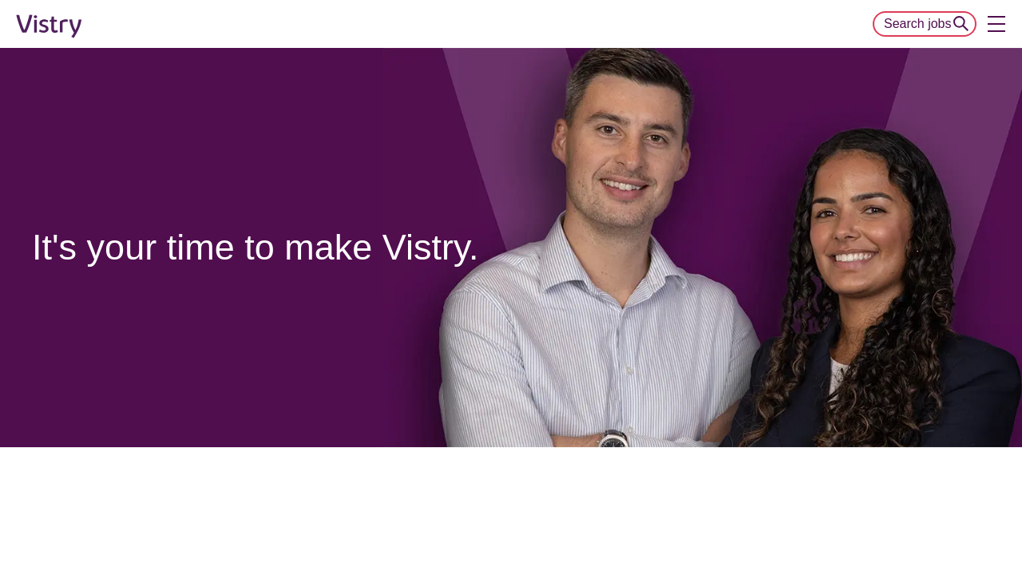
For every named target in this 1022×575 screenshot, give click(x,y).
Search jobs (918, 23)
